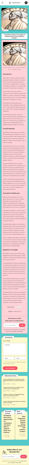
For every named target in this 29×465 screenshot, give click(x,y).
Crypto (5, 30)
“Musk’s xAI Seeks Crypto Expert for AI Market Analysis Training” (14, 402)
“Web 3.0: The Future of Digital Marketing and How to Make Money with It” (13, 395)
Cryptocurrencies (17, 311)
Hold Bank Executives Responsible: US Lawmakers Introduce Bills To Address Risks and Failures (8, 424)
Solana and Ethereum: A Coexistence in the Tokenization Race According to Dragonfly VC (14, 380)
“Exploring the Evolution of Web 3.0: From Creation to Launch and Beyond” (13, 388)
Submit (22, 325)
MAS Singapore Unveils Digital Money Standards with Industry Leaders (21, 424)
